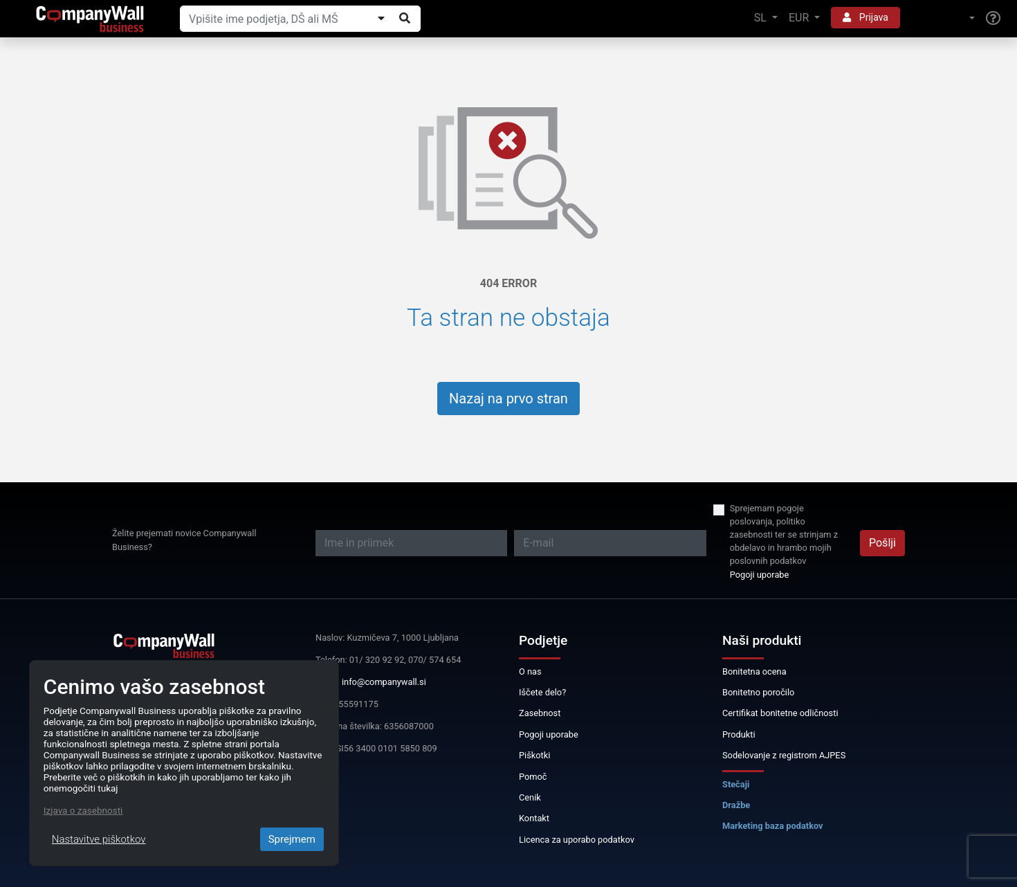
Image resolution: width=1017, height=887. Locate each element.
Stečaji (735, 784)
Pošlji (882, 542)
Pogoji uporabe (759, 574)
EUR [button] (800, 17)
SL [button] (761, 17)
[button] (943, 18)
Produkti (738, 734)
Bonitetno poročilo (758, 692)
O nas (530, 671)
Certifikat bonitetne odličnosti (780, 713)
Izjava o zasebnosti (83, 810)
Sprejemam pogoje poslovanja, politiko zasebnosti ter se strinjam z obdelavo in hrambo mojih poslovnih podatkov (784, 535)
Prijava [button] (865, 17)
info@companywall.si (384, 682)
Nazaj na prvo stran (508, 398)
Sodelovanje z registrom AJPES (783, 755)
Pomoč (533, 776)
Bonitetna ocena (754, 671)
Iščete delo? (542, 692)
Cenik (530, 797)
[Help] (993, 18)
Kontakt (534, 818)
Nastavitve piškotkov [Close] (99, 839)
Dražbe (736, 805)
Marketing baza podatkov (772, 826)
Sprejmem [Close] (291, 839)
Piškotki (534, 755)
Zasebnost (539, 713)
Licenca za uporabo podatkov (576, 839)
